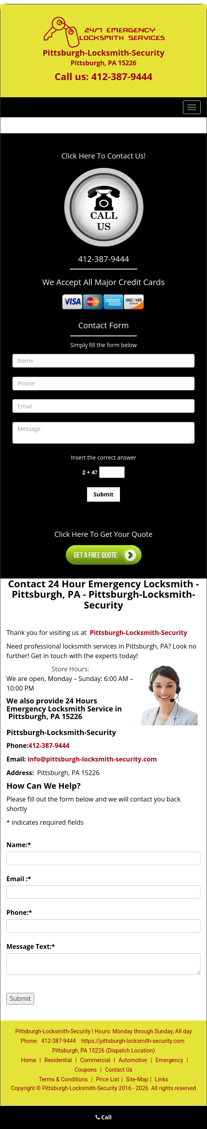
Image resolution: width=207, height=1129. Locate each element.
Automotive (132, 1060)
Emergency (169, 1060)
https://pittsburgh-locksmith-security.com (133, 1041)
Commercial (95, 1060)
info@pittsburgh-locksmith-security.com (92, 759)
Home (28, 1060)
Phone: (19, 912)
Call (103, 1117)
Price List (107, 1079)
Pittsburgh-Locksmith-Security (138, 632)
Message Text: (30, 946)
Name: (18, 844)
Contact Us (119, 1070)
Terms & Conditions (63, 1079)
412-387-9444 (121, 76)
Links (161, 1079)
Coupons (86, 1070)
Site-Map (137, 1079)
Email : (18, 878)
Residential (58, 1060)
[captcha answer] (112, 472)
